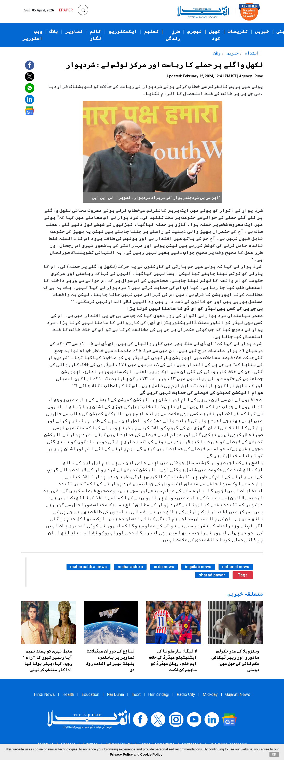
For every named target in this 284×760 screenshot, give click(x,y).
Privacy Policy (121, 754)
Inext (136, 694)
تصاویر (73, 31)
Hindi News (44, 694)
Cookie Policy (151, 754)
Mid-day (210, 694)
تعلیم (151, 31)
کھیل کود (214, 35)
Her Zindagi (158, 694)
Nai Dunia (115, 694)
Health (68, 694)
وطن (216, 53)
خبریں (262, 31)
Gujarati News (237, 694)
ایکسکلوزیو (122, 31)
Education (90, 694)
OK (274, 754)
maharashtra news (88, 566)
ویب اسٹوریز (32, 35)
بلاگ (53, 31)
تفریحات (238, 31)
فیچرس (194, 31)
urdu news (164, 566)
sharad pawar (212, 575)
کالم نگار (95, 35)
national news (235, 566)
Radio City (186, 694)
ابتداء (251, 53)
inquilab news (198, 566)
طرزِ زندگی (173, 35)
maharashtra (130, 566)
